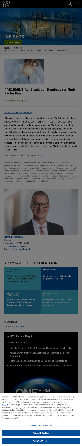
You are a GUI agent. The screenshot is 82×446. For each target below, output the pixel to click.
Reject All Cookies (41, 435)
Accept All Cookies (41, 442)
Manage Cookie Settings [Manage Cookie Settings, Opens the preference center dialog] (41, 427)
